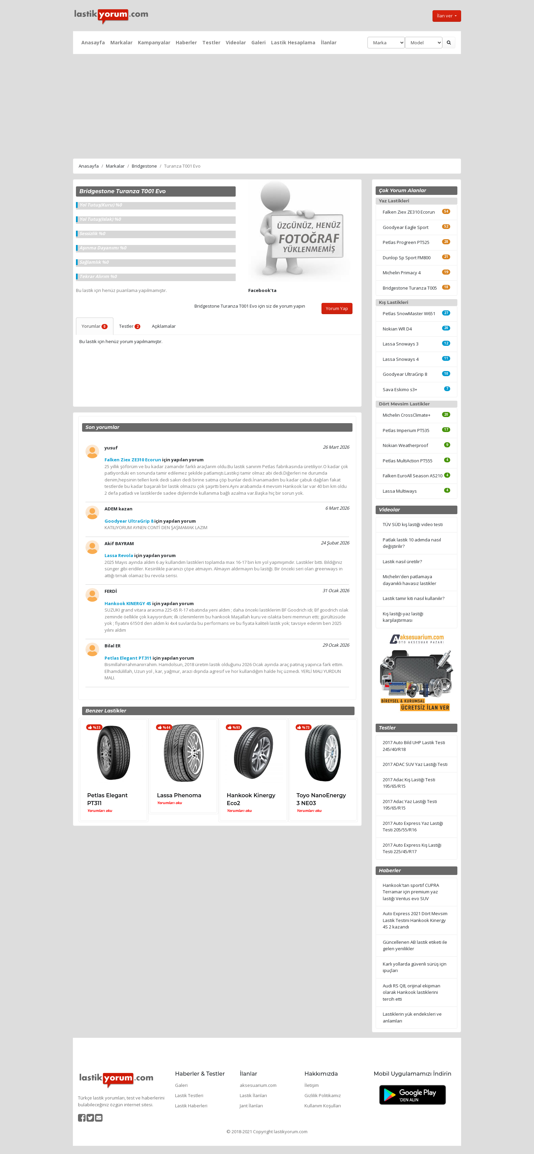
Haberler (186, 42)
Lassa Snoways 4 (401, 359)
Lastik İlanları (253, 1095)
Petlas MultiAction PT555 (408, 461)
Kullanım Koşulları (322, 1106)
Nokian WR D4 (397, 329)
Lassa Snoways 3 (401, 344)
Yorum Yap (337, 308)
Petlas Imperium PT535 (406, 430)
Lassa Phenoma (179, 795)
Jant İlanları (251, 1106)
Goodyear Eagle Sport (405, 227)
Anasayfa (93, 42)
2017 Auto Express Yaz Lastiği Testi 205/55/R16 (413, 826)
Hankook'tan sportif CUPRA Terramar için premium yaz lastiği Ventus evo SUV (411, 892)
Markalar (121, 42)
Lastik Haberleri (191, 1106)
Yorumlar (95, 326)
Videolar (236, 42)
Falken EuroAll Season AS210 (412, 476)
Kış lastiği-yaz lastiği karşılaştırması (403, 617)
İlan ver (445, 16)
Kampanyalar (154, 42)
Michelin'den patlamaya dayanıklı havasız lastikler (409, 579)
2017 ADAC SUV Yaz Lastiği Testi (415, 764)
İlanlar (328, 42)
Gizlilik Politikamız (322, 1095)
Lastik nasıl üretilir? (402, 561)
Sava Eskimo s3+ (400, 389)
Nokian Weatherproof (405, 445)
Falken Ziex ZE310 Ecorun (409, 212)
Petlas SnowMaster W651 (409, 313)
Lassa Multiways (400, 491)
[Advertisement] (267, 105)
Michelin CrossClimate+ (406, 415)
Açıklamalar (164, 326)
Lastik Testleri (189, 1095)
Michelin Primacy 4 (402, 273)
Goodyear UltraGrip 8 (405, 374)
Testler (211, 42)
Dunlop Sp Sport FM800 (406, 258)
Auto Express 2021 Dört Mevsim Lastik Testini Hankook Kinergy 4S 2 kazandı (415, 920)
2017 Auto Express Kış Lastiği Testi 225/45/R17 (412, 848)
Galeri (258, 42)
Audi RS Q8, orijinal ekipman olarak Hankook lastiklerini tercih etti (411, 992)
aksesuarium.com (258, 1085)
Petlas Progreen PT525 (406, 242)
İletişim (311, 1085)
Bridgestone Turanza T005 (410, 288)
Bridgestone (144, 166)
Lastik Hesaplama (293, 42)
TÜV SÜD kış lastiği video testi (413, 524)
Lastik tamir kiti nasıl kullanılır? (413, 598)
